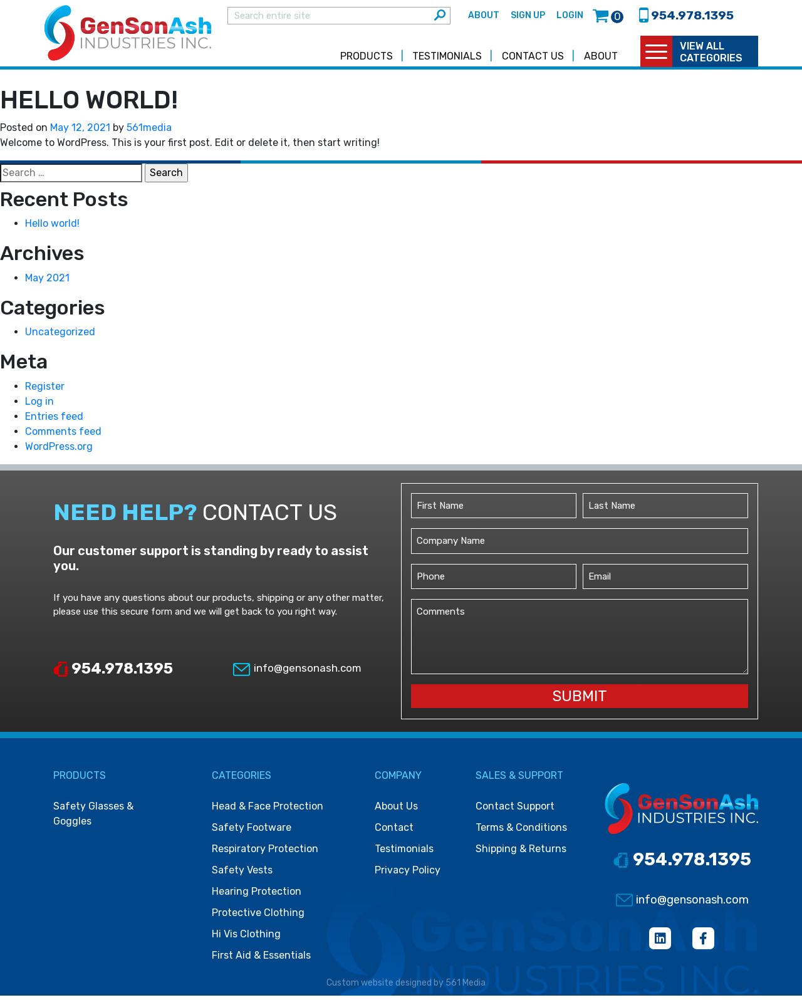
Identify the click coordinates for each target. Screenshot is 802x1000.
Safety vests (242, 874)
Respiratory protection (265, 853)
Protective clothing (258, 917)
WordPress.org (59, 451)
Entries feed (54, 421)
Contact (394, 832)
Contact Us (533, 60)
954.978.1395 (113, 673)
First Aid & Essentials (261, 960)
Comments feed (63, 436)
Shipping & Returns (521, 853)
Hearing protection (256, 896)
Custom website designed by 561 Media (406, 987)
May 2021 (47, 282)
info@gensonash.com (297, 672)
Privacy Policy (407, 874)
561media (149, 132)
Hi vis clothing (246, 938)
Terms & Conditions (521, 832)
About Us (396, 810)
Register (45, 391)
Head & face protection (267, 810)
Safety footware (251, 832)
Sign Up (528, 18)
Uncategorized (60, 336)
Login (569, 18)
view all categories (711, 56)
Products (366, 60)
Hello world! (52, 228)
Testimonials (447, 60)
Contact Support (515, 810)
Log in (39, 406)
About (483, 18)
